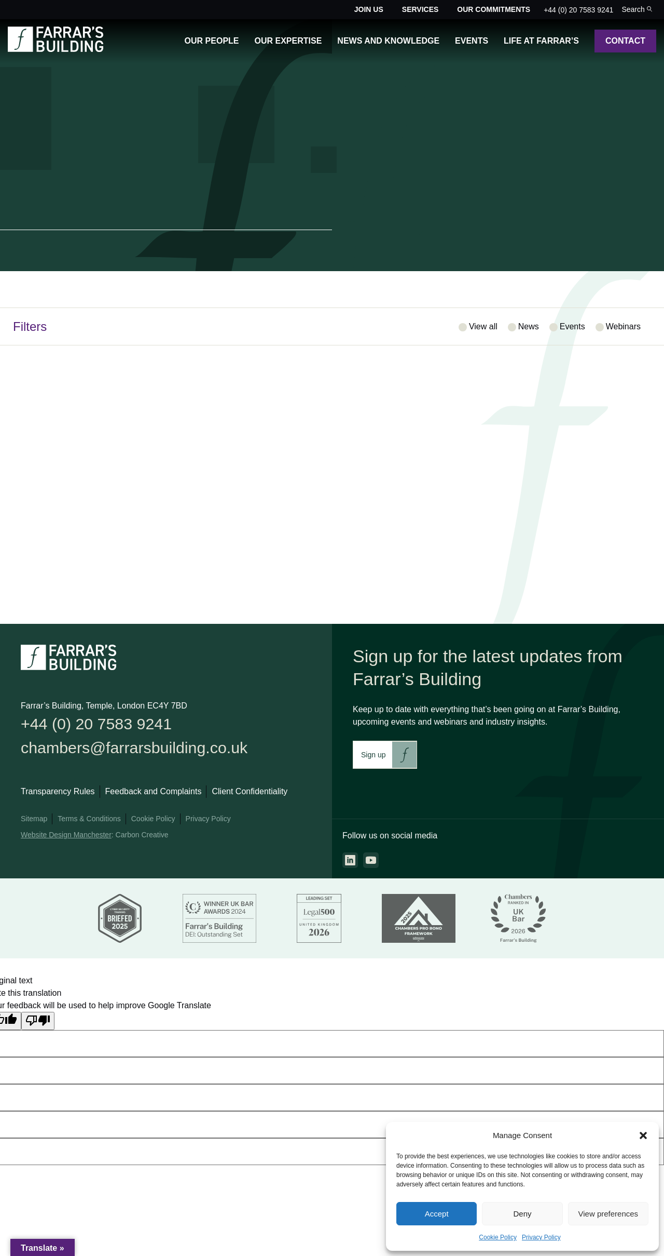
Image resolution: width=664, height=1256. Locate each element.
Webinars (623, 326)
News (528, 326)
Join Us (368, 9)
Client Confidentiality (249, 797)
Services (420, 9)
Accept (437, 1213)
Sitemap (34, 824)
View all (483, 326)
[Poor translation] (37, 1025)
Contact (625, 40)
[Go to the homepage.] (55, 49)
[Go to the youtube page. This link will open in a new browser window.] (371, 860)
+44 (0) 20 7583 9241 (578, 10)
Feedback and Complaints (153, 797)
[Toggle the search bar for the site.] (636, 9)
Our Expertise (288, 40)
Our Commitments (493, 9)
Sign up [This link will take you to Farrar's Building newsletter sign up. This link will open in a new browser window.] (373, 755)
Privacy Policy (541, 1237)
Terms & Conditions (89, 824)
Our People (212, 40)
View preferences (608, 1213)
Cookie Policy (498, 1237)
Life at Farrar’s (541, 40)
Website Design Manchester (66, 840)
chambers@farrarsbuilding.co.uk (148, 751)
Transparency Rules (58, 797)
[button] (643, 1135)
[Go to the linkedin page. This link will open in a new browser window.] (350, 860)
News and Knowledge (388, 40)
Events (471, 40)
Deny (522, 1213)
